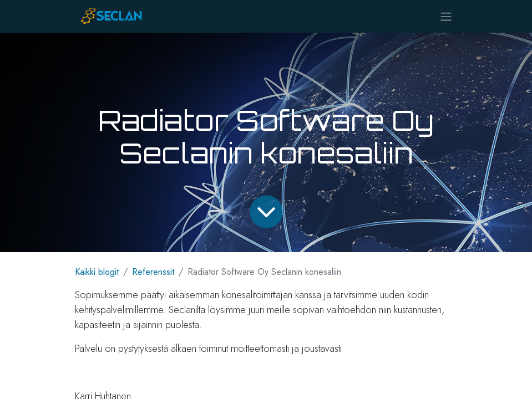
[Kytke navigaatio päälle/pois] (446, 16)
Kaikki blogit (97, 271)
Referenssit (153, 271)
